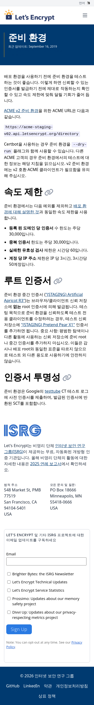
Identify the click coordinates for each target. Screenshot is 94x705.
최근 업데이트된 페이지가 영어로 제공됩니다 (38, 50)
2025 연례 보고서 (45, 463)
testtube (52, 391)
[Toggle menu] (85, 15)
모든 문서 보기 (18, 54)
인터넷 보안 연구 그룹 (54, 676)
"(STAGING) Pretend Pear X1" (48, 324)
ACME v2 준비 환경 (21, 110)
